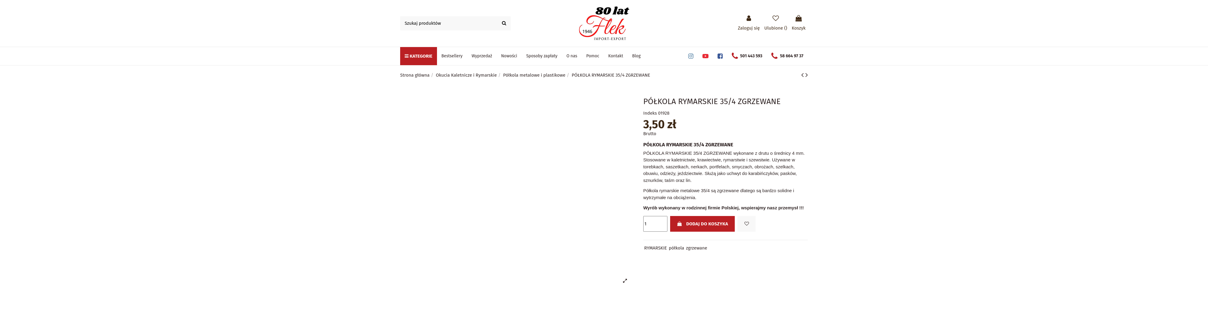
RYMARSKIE (655, 248)
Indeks (650, 113)
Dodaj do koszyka (702, 224)
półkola (676, 248)
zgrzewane (696, 248)
